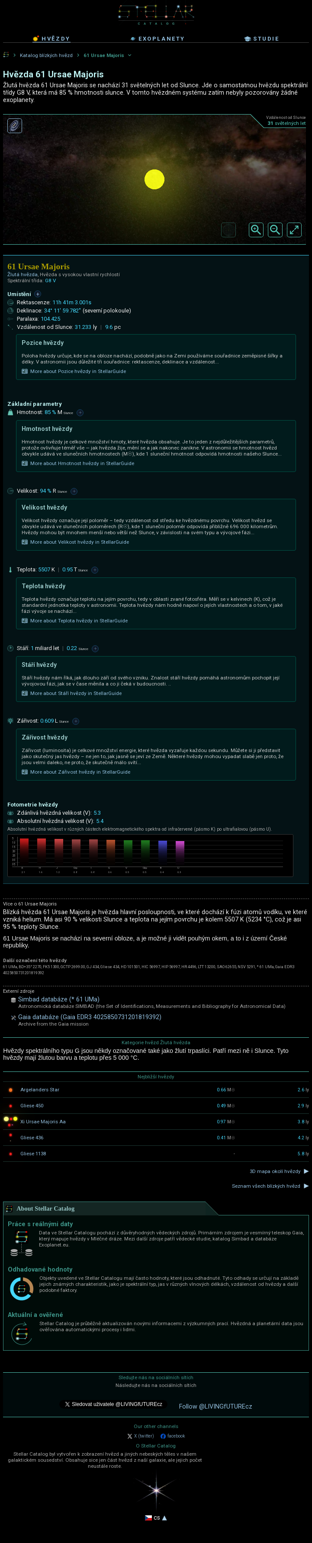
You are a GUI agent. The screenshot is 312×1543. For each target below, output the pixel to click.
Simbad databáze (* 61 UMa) (59, 999)
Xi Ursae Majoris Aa (43, 1122)
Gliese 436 (31, 1138)
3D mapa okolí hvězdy (275, 1171)
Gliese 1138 (33, 1154)
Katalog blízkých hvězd (46, 55)
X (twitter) (140, 1436)
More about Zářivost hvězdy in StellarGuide (76, 772)
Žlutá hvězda (22, 274)
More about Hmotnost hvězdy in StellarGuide (78, 463)
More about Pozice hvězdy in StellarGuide (74, 371)
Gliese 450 (31, 1106)
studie (262, 38)
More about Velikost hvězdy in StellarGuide (75, 542)
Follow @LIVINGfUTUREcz (215, 1406)
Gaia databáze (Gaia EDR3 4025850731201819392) (89, 1017)
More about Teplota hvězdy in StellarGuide (75, 621)
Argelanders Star (39, 1090)
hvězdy (51, 38)
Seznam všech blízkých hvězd (266, 1186)
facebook (173, 1436)
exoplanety (157, 38)
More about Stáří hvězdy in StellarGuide (72, 693)
